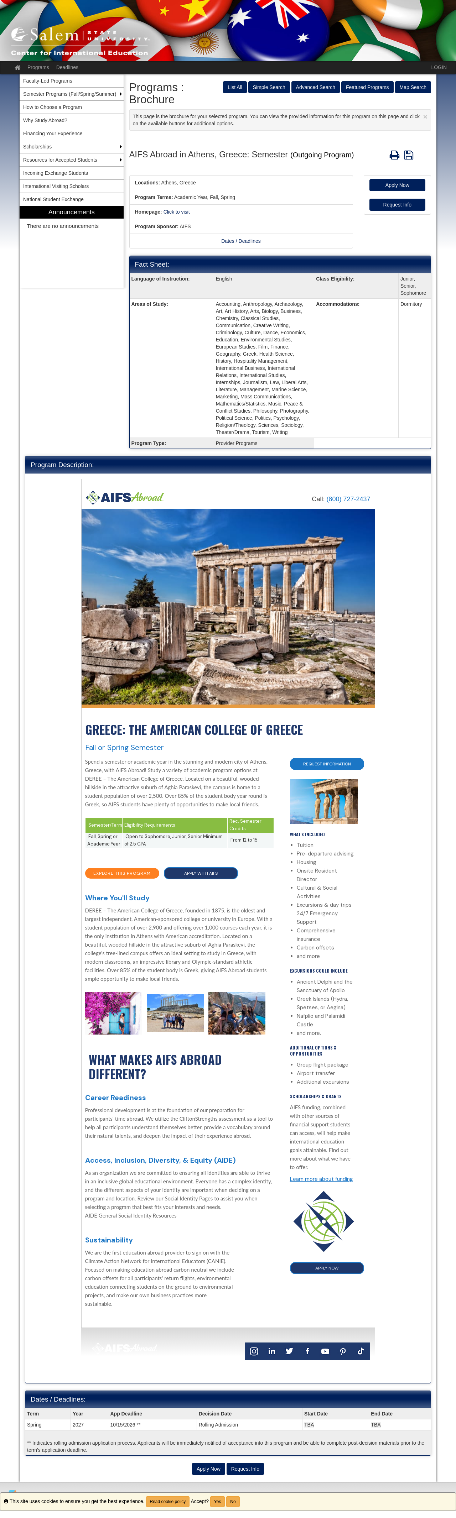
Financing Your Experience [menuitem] (53, 133)
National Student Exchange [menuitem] (53, 199)
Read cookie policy (168, 1501)
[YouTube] (325, 1351)
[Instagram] (254, 1351)
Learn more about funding (321, 1179)
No (232, 1501)
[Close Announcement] (425, 116)
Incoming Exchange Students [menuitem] (55, 173)
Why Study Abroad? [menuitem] (45, 120)
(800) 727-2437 (348, 499)
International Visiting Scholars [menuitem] (56, 186)
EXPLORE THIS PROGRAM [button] (122, 873)
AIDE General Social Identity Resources (131, 1215)
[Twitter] (290, 1351)
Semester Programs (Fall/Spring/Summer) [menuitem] (69, 94)
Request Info (397, 205)
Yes (217, 1501)
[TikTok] (361, 1351)
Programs (38, 67)
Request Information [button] (327, 764)
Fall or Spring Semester (124, 748)
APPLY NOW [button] (327, 1268)
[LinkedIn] (272, 1351)
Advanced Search (316, 87)
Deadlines (67, 67)
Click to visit (177, 212)
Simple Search (269, 87)
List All (235, 87)
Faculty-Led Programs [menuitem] (47, 81)
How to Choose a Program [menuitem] (52, 107)
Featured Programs (367, 87)
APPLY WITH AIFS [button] (201, 873)
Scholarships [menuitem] (37, 147)
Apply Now (397, 185)
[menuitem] (72, 247)
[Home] (125, 497)
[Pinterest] (343, 1351)
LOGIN (439, 67)
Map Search (413, 87)
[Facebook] (307, 1351)
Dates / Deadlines (241, 241)
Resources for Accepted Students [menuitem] (60, 160)
